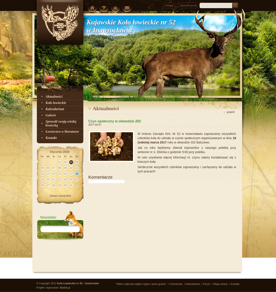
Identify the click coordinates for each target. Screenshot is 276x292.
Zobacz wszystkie (60, 195)
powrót (230, 112)
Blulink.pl (65, 287)
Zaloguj (169, 5)
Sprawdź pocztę (188, 5)
